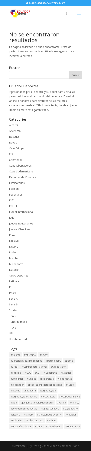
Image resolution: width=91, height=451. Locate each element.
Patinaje (14, 281)
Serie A (13, 298)
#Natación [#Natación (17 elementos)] (70, 414)
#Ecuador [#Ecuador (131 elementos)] (66, 372)
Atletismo (15, 131)
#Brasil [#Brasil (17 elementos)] (14, 366)
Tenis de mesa (18, 321)
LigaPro (13, 246)
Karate (13, 235)
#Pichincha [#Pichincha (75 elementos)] (16, 420)
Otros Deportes (18, 275)
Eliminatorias (17, 183)
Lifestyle (14, 240)
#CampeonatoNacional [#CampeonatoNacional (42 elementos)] (34, 366)
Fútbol (13, 206)
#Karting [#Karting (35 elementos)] (74, 402)
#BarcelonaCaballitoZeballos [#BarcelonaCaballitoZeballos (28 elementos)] (26, 360)
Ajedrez (13, 125)
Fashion (14, 188)
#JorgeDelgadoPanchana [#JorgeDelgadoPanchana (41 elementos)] (24, 396)
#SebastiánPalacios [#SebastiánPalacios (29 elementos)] (21, 426)
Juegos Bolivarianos (21, 223)
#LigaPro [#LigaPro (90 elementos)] (15, 414)
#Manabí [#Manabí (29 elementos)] (28, 414)
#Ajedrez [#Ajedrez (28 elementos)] (15, 355)
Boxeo (13, 142)
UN (11, 333)
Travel (13, 327)
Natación (14, 269)
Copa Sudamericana (21, 171)
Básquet (14, 136)
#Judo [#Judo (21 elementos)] (14, 402)
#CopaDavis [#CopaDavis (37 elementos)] (50, 372)
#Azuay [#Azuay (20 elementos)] (43, 355)
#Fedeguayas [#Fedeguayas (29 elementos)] (64, 378)
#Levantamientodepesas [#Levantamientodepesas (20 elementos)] (24, 408)
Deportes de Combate (22, 177)
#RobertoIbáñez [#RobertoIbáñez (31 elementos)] (34, 420)
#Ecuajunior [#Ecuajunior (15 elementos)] (17, 378)
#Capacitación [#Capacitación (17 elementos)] (58, 366)
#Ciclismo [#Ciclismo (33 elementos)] (16, 372)
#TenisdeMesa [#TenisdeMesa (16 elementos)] (54, 426)
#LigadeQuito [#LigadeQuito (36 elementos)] (70, 408)
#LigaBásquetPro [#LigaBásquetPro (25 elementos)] (50, 408)
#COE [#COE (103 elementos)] (28, 372)
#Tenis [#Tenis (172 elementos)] (38, 426)
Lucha (12, 252)
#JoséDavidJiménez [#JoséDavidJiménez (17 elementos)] (69, 396)
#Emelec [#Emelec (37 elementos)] (31, 378)
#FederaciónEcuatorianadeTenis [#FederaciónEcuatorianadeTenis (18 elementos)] (45, 384)
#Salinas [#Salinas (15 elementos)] (51, 420)
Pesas (12, 287)
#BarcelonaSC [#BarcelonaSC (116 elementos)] (53, 360)
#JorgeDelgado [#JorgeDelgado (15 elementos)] (48, 390)
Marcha (13, 258)
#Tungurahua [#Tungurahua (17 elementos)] (72, 426)
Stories (13, 310)
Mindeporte (16, 264)
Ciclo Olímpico (17, 148)
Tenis (12, 316)
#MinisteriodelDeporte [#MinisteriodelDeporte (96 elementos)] (49, 414)
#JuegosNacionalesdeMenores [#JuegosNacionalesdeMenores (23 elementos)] (37, 402)
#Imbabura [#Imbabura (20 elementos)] (30, 390)
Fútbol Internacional (21, 212)
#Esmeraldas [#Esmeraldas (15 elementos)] (47, 378)
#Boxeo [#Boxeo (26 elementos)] (69, 360)
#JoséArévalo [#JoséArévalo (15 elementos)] (48, 396)
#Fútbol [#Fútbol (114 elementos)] (70, 384)
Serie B (13, 304)
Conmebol (15, 160)
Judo (12, 217)
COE (11, 154)
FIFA (12, 200)
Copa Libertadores (20, 165)
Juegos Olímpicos (19, 229)
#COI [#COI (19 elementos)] (37, 372)
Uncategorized (18, 339)
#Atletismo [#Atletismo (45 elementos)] (30, 355)
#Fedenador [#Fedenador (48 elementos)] (17, 384)
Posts (12, 293)
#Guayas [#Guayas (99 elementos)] (15, 390)
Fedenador (15, 194)
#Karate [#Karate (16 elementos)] (61, 402)
